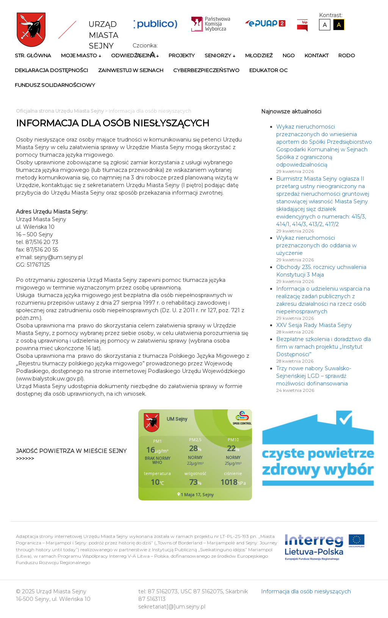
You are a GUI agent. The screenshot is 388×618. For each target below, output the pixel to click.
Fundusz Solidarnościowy (55, 85)
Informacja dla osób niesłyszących (306, 591)
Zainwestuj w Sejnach (130, 70)
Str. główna (33, 55)
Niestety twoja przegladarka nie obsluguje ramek (214, 454)
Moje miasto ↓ (81, 55)
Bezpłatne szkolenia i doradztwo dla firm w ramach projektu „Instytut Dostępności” (323, 347)
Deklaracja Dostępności (51, 70)
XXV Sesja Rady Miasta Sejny (314, 325)
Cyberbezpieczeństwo (206, 70)
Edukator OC (268, 70)
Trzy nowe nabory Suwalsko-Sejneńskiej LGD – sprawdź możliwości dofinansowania (313, 376)
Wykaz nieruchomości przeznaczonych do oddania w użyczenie (316, 245)
